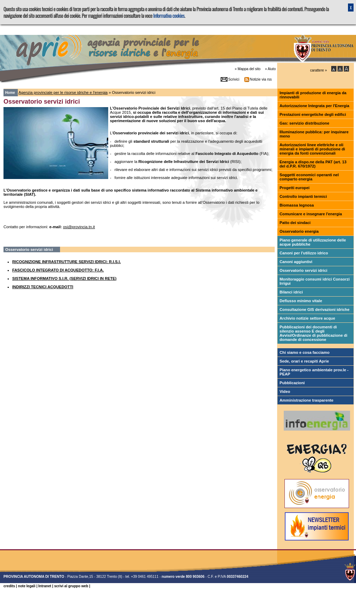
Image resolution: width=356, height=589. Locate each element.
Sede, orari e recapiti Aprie (304, 361)
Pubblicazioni (292, 383)
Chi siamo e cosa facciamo (304, 352)
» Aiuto (270, 69)
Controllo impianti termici (303, 196)
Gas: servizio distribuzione (304, 123)
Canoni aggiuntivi (296, 262)
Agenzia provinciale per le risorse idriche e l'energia (62, 92)
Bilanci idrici (291, 292)
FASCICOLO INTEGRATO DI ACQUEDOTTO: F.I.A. (58, 270)
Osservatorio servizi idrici (303, 270)
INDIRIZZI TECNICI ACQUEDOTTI (42, 287)
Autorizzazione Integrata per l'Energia (314, 106)
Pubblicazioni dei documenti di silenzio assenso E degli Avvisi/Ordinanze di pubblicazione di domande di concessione (313, 333)
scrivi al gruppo (71, 586)
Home (10, 93)
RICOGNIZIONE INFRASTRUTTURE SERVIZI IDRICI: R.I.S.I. (66, 262)
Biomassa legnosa (297, 205)
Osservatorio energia (299, 231)
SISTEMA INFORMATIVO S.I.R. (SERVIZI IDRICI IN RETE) (64, 278)
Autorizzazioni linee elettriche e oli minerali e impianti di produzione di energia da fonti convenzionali (312, 149)
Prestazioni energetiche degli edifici (313, 114)
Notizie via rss (261, 79)
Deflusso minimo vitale (301, 301)
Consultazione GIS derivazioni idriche (314, 309)
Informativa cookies (168, 15)
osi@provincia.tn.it (79, 227)
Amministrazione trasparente (306, 400)
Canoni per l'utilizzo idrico (304, 253)
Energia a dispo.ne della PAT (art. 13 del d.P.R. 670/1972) (313, 164)
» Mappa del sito (247, 69)
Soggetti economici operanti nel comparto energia (309, 177)
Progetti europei (295, 188)
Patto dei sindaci (295, 223)
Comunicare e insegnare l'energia (311, 214)
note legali (26, 586)
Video (285, 391)
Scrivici (233, 79)
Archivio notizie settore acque (307, 318)
